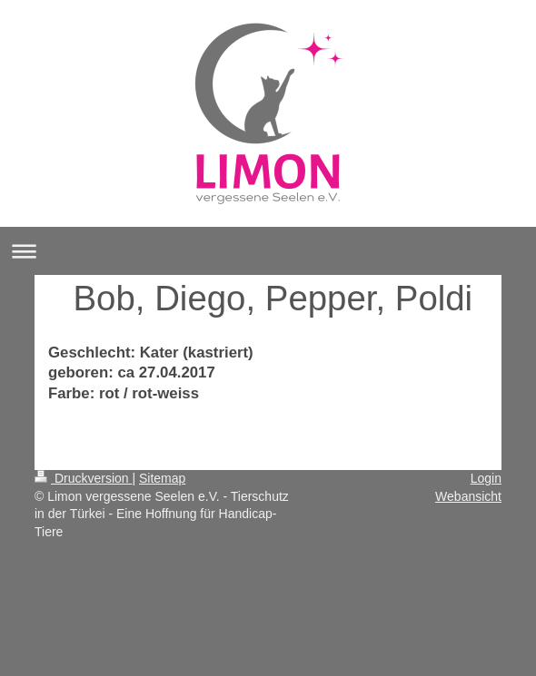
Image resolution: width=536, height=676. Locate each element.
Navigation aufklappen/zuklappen (268, 250)
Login (486, 478)
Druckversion (83, 478)
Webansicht (468, 496)
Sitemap (162, 478)
